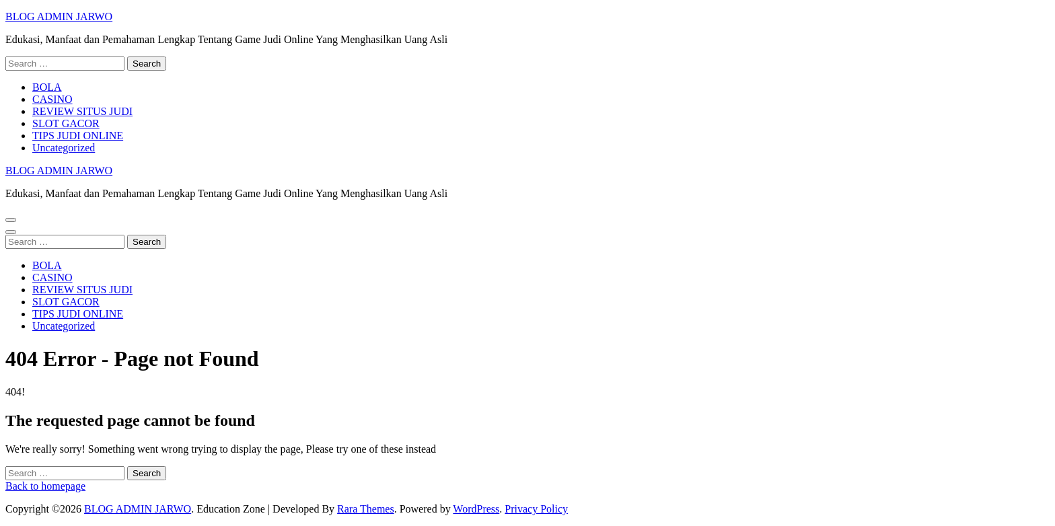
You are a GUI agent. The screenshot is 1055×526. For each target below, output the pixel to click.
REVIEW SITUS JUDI (82, 111)
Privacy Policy (536, 509)
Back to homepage (45, 486)
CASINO (52, 99)
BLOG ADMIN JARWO (58, 16)
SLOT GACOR (66, 123)
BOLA (47, 87)
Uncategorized (63, 147)
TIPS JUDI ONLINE (77, 135)
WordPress (476, 509)
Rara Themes (365, 509)
